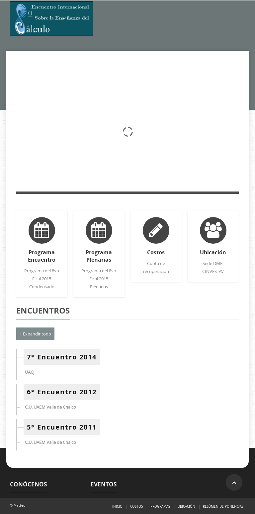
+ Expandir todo (35, 334)
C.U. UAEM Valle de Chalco (50, 407)
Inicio (117, 506)
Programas (160, 506)
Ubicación (186, 506)
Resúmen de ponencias (223, 506)
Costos (136, 506)
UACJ (29, 372)
